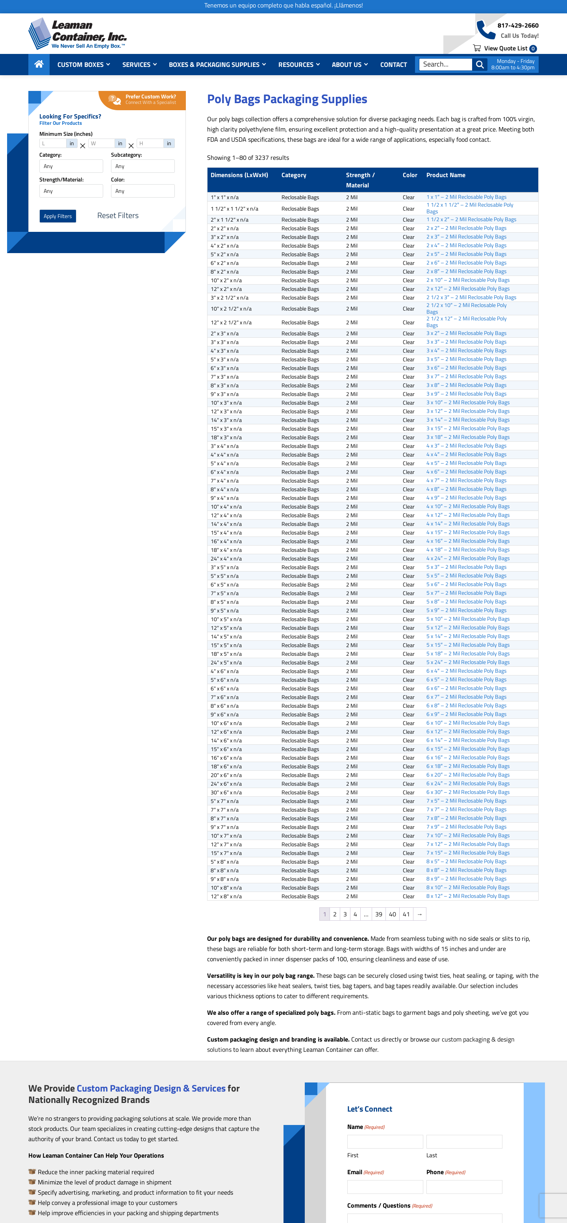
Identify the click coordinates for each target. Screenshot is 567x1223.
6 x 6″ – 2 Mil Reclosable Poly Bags (466, 688)
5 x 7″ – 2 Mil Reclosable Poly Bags (466, 593)
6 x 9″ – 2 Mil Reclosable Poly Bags (466, 714)
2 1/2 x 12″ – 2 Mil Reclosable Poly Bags (466, 322)
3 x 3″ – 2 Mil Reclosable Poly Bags (466, 342)
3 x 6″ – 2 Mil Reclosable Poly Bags (466, 368)
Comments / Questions (389, 1205)
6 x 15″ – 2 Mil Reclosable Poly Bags (468, 749)
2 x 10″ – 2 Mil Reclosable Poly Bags (468, 280)
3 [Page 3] (345, 914)
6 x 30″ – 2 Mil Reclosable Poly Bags (468, 792)
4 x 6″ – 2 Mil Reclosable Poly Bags (466, 472)
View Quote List (505, 48)
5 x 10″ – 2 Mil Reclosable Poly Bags (468, 619)
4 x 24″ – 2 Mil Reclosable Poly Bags (468, 558)
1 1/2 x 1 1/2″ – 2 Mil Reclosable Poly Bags (469, 208)
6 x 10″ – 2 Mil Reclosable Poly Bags (468, 723)
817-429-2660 (518, 25)
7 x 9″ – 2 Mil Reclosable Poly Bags (466, 827)
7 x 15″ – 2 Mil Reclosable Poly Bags (468, 853)
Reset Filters (118, 215)
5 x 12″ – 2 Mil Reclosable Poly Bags (468, 627)
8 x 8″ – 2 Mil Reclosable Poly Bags (466, 870)
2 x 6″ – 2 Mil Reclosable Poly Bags (466, 262)
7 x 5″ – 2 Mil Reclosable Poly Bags (466, 801)
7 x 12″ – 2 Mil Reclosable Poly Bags (468, 844)
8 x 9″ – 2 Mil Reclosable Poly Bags (466, 879)
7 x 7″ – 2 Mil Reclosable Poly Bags (466, 809)
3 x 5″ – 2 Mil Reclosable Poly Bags (466, 359)
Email (365, 1172)
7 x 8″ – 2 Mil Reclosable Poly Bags (466, 818)
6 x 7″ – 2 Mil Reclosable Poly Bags (466, 697)
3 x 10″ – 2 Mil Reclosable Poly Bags (468, 402)
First (352, 1155)
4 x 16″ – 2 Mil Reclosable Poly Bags (468, 541)
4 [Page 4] (355, 914)
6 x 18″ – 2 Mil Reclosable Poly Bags (468, 766)
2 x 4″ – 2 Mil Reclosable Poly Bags (466, 245)
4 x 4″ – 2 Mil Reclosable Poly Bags (466, 454)
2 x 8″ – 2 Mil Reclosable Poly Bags (466, 271)
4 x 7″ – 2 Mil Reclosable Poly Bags (466, 480)
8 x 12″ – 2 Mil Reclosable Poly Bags (468, 896)
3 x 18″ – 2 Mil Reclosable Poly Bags (468, 437)
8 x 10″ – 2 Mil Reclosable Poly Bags (468, 887)
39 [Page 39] (378, 914)
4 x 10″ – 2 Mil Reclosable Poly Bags (468, 506)
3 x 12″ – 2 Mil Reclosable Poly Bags (468, 411)
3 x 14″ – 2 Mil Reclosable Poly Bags (468, 420)
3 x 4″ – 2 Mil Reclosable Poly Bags (466, 350)
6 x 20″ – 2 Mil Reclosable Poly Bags (468, 775)
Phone (445, 1172)
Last (431, 1155)
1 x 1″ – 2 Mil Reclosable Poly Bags (466, 197)
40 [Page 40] (392, 914)
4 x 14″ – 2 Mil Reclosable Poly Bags (468, 523)
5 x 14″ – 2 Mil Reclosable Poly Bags (468, 636)
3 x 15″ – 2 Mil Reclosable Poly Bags (468, 428)
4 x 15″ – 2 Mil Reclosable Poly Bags (468, 532)
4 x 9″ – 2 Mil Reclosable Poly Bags (466, 497)
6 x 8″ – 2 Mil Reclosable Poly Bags (466, 705)
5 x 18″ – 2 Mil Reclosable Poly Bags (468, 653)
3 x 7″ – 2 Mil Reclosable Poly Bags (466, 376)
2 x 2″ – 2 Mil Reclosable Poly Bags (466, 228)
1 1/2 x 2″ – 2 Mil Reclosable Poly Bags (471, 219)
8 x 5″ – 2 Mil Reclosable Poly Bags (466, 861)
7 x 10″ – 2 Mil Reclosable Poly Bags (468, 835)
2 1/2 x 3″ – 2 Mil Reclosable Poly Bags (471, 297)
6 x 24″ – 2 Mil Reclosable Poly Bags (468, 783)
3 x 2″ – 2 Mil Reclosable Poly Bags (466, 333)
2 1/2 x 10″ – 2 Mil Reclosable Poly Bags (466, 308)
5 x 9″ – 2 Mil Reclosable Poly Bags (466, 610)
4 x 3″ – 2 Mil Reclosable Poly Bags (466, 446)
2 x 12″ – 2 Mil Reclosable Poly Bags (468, 288)
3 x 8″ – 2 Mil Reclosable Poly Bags (466, 385)
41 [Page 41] (406, 914)
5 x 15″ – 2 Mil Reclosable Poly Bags (468, 645)
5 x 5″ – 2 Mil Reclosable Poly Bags (466, 575)
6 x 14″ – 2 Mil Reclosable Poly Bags (468, 740)
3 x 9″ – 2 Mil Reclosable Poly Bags (466, 394)
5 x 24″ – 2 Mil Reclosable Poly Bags (468, 662)
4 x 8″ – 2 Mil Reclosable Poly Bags (466, 489)
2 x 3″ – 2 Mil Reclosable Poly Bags (466, 237)
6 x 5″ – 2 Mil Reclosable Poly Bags (466, 679)
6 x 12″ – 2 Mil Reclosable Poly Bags (468, 731)
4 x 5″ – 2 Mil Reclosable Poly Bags (466, 463)
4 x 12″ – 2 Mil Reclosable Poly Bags (468, 515)
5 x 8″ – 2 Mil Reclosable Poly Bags (466, 601)
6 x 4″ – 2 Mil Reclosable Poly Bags (466, 671)
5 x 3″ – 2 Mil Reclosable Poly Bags (466, 567)
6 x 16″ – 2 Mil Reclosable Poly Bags (468, 757)
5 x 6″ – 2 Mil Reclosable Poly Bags (466, 584)
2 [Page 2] (335, 914)
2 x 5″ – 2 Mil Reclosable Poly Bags (466, 254)
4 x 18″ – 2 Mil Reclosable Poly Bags (468, 549)
